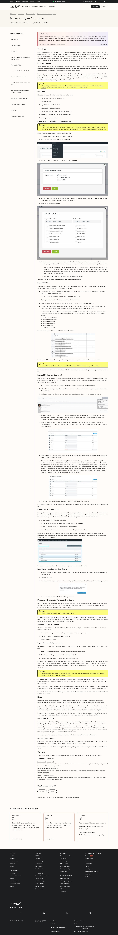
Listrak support (74, 517)
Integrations (21, 14)
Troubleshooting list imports (45, 762)
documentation (74, 129)
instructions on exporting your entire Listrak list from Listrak (63, 279)
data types (96, 470)
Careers (38, 1)
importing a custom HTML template (62, 621)
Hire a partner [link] (49, 839)
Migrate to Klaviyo (30, 14)
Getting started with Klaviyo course (75, 743)
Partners (32, 1)
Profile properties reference (45, 775)
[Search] (100, 1)
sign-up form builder (56, 651)
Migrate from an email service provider (46, 14)
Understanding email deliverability (47, 768)
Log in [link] (81, 839)
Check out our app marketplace (70, 663)
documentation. (94, 517)
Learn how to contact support (70, 797)
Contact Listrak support (52, 129)
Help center (17, 1)
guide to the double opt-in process (60, 675)
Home (11, 1)
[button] (72, 150)
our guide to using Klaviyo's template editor (61, 613)
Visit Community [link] (17, 839)
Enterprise (25, 1)
